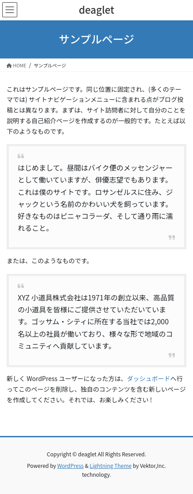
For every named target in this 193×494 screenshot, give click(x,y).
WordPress (70, 465)
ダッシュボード (148, 378)
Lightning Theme (111, 465)
